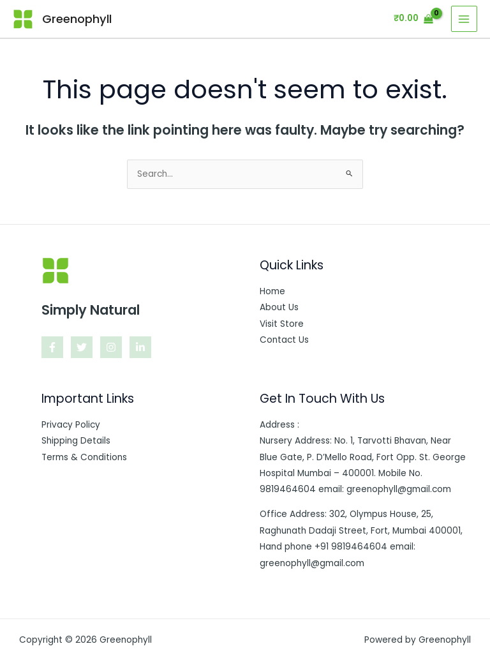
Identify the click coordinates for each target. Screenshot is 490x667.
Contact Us (284, 340)
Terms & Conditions (84, 457)
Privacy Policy (70, 425)
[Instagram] (111, 347)
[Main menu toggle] (464, 19)
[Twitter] (82, 347)
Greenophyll (77, 19)
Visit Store (282, 324)
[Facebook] (52, 347)
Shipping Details (75, 441)
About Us (279, 307)
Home (272, 291)
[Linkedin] (140, 347)
